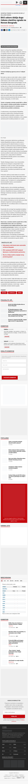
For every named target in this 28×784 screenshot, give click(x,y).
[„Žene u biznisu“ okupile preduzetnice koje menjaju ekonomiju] (4, 652)
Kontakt (16, 775)
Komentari (4, 326)
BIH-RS (11, 580)
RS (1, 580)
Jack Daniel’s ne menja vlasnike (16, 660)
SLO (5, 580)
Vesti (3, 744)
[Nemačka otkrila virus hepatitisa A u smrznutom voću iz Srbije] (4, 633)
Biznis (10, 644)
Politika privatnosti (7, 776)
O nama (6, 775)
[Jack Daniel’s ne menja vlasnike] (4, 662)
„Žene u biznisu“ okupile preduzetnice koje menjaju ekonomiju (15, 652)
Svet (3, 747)
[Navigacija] (25, 2)
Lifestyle (11, 626)
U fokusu (15, 750)
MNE (21, 580)
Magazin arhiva (7, 778)
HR (8, 580)
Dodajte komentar (7, 351)
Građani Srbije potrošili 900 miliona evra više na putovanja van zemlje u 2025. (17, 476)
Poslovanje (15, 754)
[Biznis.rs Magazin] (14, 500)
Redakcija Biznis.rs (15, 27)
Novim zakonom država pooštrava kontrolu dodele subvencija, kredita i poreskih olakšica (17, 451)
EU (9, 634)
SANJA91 (6, 341)
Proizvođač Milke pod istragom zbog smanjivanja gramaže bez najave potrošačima (16, 642)
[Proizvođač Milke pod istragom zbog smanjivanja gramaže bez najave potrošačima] (4, 642)
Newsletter (22, 776)
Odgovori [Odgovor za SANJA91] (7, 347)
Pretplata (13, 778)
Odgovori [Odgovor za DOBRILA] (7, 336)
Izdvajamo (11, 654)
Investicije (11, 25)
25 (17, 656)
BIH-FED (17, 580)
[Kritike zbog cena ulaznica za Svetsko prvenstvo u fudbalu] (4, 624)
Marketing (21, 775)
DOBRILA (6, 329)
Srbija (14, 744)
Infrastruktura (4, 25)
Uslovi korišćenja (15, 776)
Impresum (11, 775)
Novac (14, 747)
